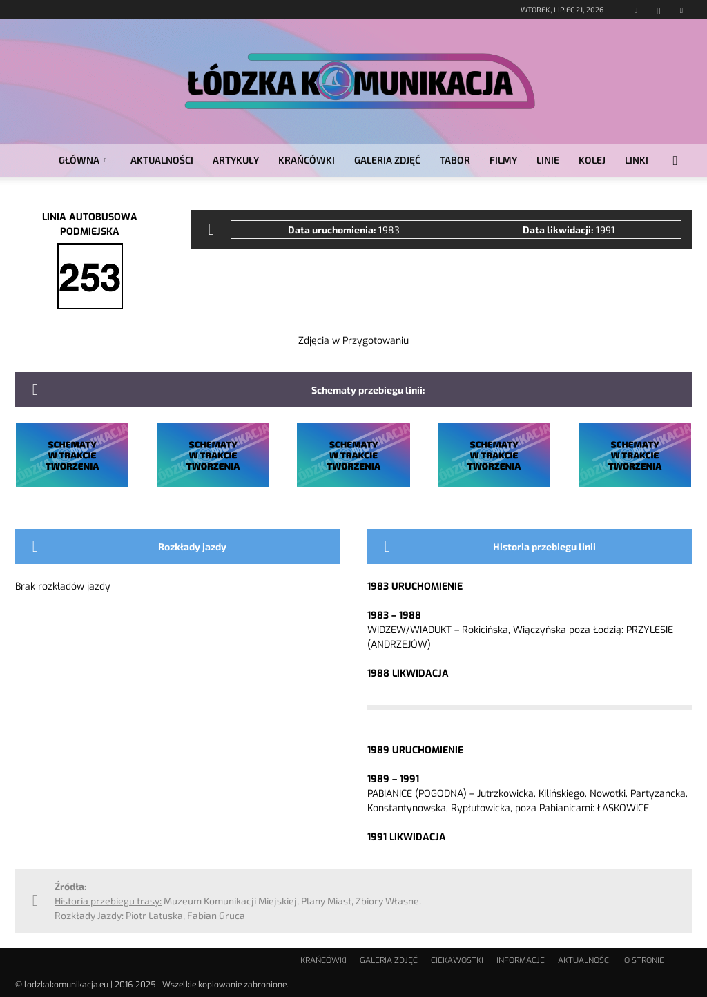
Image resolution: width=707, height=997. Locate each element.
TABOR (455, 160)
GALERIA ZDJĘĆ (387, 160)
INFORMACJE (520, 960)
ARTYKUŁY (236, 160)
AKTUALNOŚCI (161, 160)
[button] (675, 161)
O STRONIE (644, 960)
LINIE (547, 160)
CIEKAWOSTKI (457, 960)
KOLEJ (592, 160)
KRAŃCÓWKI (306, 160)
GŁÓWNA (82, 160)
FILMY (503, 160)
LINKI (636, 160)
